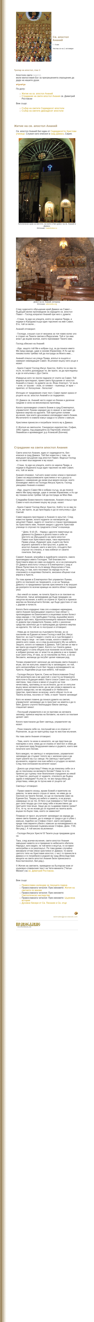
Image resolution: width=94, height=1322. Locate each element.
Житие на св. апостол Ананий (37, 93)
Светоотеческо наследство (36, 895)
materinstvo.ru (51, 228)
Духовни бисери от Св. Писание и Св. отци (44, 903)
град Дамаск (57, 134)
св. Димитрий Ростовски (41, 871)
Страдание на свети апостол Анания (41, 96)
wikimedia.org (51, 304)
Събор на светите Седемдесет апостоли (43, 108)
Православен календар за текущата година (44, 885)
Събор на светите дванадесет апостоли (43, 111)
